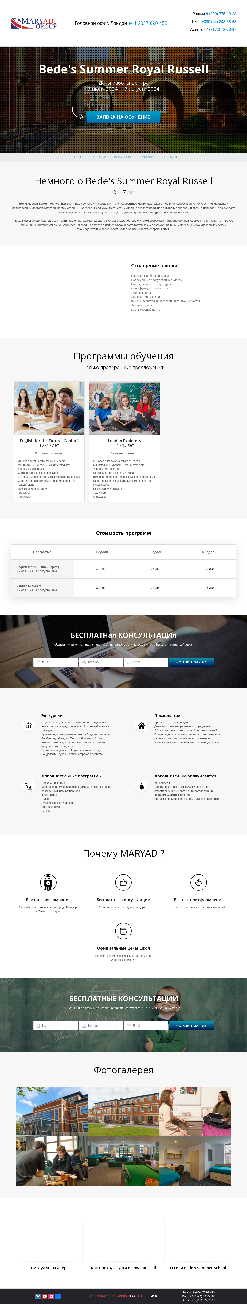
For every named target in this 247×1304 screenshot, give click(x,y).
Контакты (171, 157)
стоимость (147, 157)
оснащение (123, 157)
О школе (75, 157)
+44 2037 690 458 (147, 23)
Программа (98, 157)
